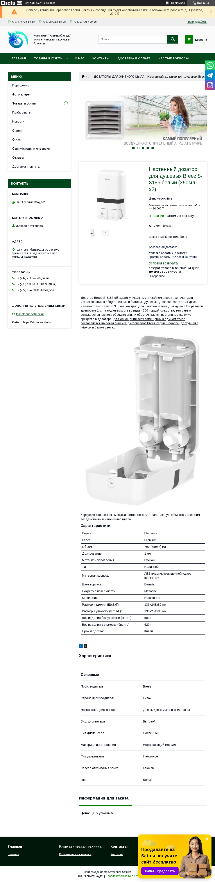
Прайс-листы (21, 112)
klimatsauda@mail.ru (30, 314)
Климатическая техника (75, 854)
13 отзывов (178, 3)
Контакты (100, 58)
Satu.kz (126, 872)
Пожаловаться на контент (122, 876)
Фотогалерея (21, 94)
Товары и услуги (48, 58)
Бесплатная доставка (163, 247)
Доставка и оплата (133, 58)
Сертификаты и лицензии (31, 148)
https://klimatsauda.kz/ (37, 322)
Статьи (17, 130)
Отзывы (18, 157)
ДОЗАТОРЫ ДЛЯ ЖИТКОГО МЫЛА (119, 76)
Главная (19, 58)
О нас (79, 58)
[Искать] (172, 39)
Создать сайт (33, 3)
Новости (18, 121)
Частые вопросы (173, 58)
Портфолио (20, 85)
